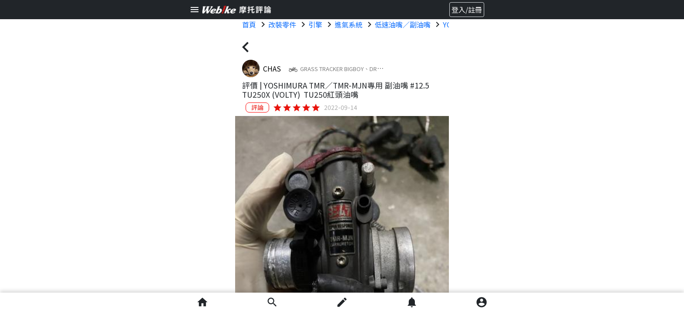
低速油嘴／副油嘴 (403, 24)
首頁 (249, 24)
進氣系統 (349, 24)
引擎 (315, 24)
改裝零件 (282, 24)
